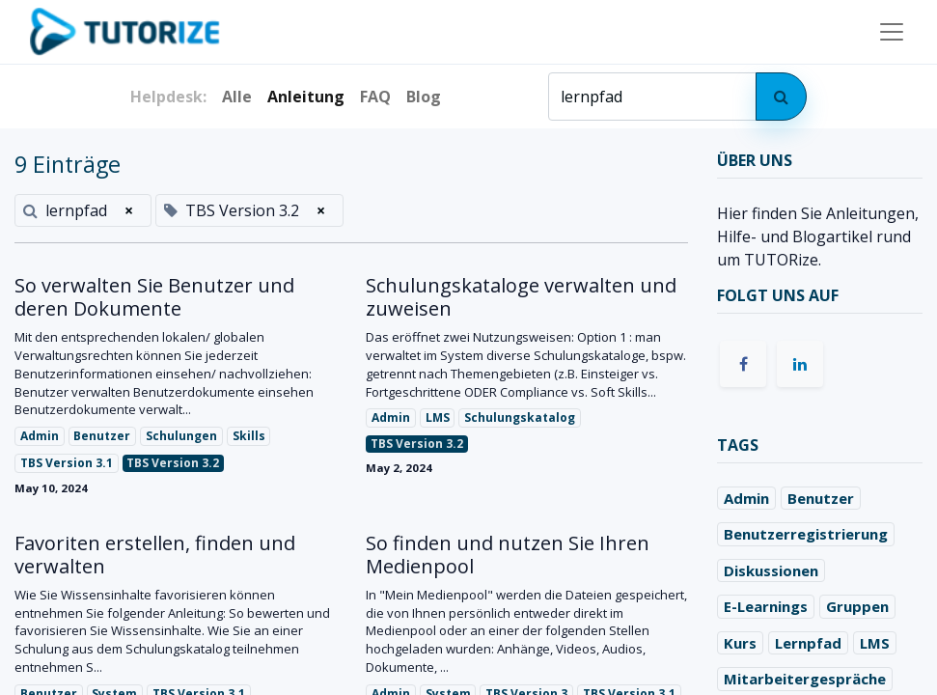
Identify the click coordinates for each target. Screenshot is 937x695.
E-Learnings (766, 606)
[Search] (781, 96)
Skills (249, 436)
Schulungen (181, 436)
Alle (237, 96)
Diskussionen (771, 570)
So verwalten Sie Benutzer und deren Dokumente (154, 297)
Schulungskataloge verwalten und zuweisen (521, 297)
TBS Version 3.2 (172, 463)
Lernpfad (808, 643)
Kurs (740, 643)
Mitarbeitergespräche (805, 678)
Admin (39, 436)
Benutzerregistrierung (806, 533)
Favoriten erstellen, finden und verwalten (154, 555)
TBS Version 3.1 (66, 463)
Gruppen (857, 606)
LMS (438, 417)
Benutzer (101, 436)
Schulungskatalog (519, 417)
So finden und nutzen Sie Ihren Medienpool (507, 555)
